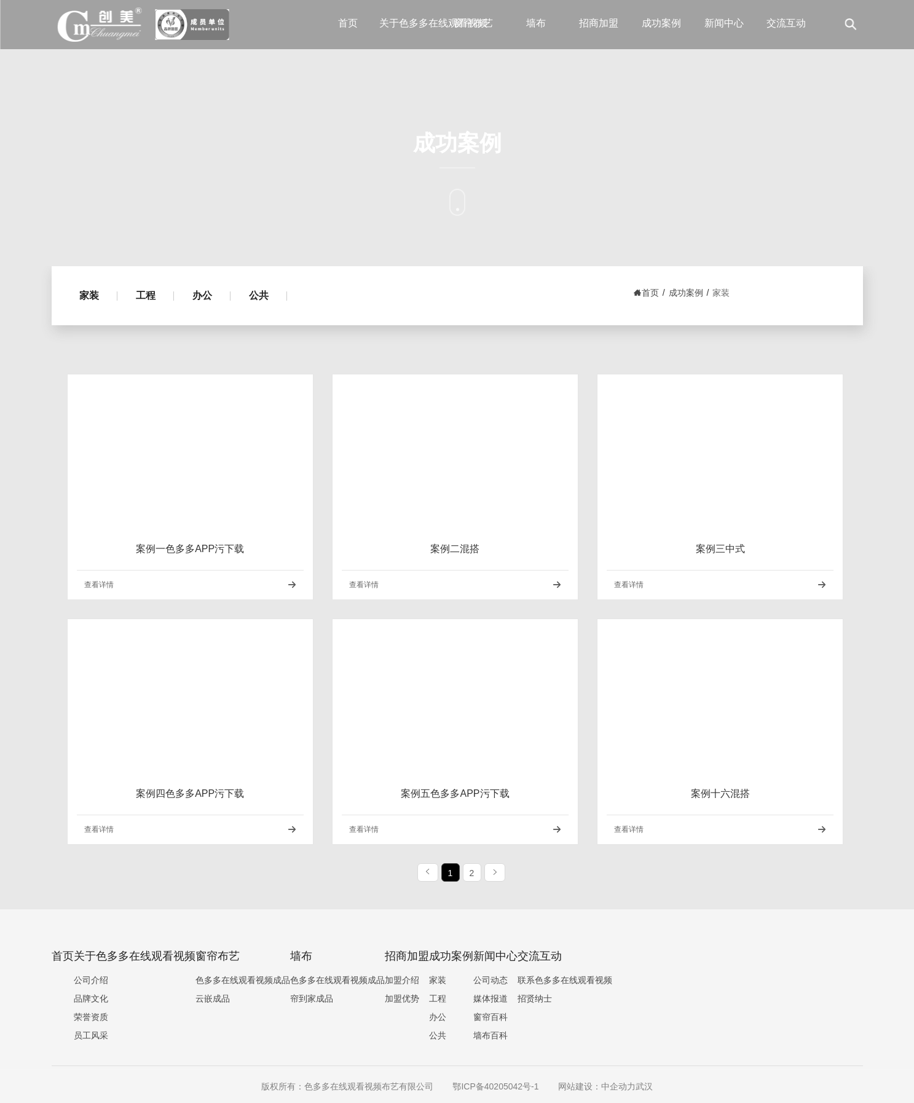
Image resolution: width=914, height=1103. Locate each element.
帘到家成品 (311, 998)
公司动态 (490, 980)
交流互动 (786, 23)
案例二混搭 (454, 549)
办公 (202, 295)
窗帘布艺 (473, 23)
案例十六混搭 (720, 793)
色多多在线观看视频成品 (242, 980)
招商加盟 (598, 23)
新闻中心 (724, 23)
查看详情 (99, 584)
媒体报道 (490, 998)
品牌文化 (91, 998)
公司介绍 (91, 980)
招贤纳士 (535, 998)
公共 (259, 295)
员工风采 (91, 1035)
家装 (89, 295)
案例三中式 (720, 549)
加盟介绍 (402, 980)
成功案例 (661, 23)
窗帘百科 (490, 1017)
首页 (348, 23)
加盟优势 (402, 998)
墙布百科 (490, 1035)
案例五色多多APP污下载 (455, 793)
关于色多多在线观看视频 (410, 23)
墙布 (536, 23)
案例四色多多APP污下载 (190, 793)
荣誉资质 (91, 1017)
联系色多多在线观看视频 (565, 980)
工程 (146, 295)
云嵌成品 (212, 998)
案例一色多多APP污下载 (190, 549)
